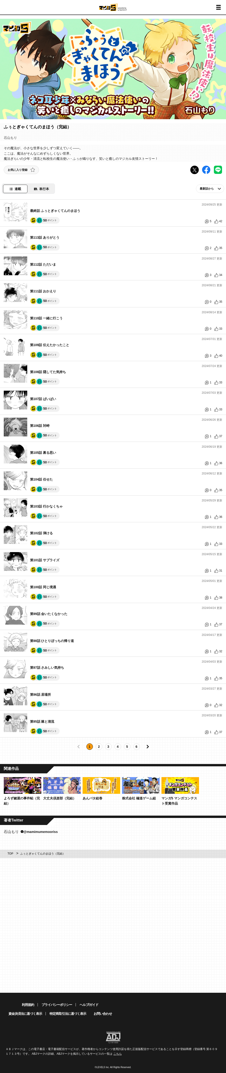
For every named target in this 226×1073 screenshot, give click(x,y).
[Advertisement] (113, 893)
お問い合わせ (103, 1014)
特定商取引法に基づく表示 (68, 1014)
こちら (117, 1053)
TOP (10, 853)
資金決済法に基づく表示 (25, 1014)
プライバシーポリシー (57, 1005)
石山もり (31, 831)
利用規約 (28, 1005)
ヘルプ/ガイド (89, 1005)
